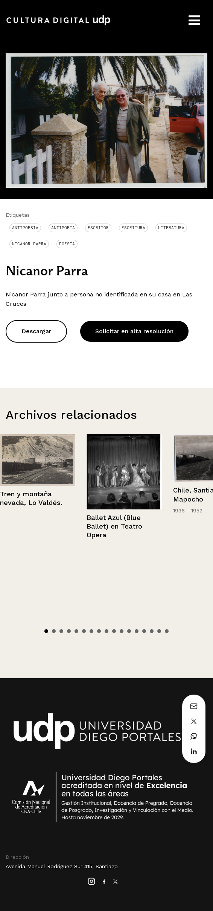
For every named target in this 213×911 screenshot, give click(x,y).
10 (114, 631)
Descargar (36, 331)
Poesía (67, 243)
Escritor (98, 227)
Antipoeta (63, 227)
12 (129, 631)
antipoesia (25, 227)
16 (159, 631)
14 (144, 631)
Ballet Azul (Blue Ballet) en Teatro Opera (114, 526)
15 (152, 631)
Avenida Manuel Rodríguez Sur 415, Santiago (62, 866)
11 (121, 631)
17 (167, 631)
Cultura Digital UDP (58, 24)
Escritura (133, 227)
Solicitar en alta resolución (134, 331)
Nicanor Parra (29, 243)
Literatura (171, 227)
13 (136, 631)
